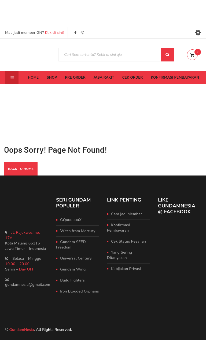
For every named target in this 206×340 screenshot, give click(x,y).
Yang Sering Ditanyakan (119, 255)
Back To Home (21, 169)
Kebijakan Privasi (126, 268)
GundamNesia (21, 329)
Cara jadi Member (126, 214)
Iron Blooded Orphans (79, 291)
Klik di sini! (54, 32)
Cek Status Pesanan (128, 241)
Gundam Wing (73, 269)
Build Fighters (72, 280)
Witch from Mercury (77, 230)
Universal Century (76, 258)
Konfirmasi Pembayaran (118, 227)
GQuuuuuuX (71, 219)
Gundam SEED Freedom (71, 244)
